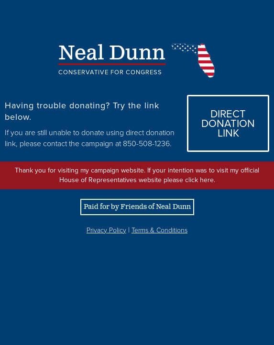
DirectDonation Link (228, 123)
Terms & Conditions (159, 230)
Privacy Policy (106, 230)
